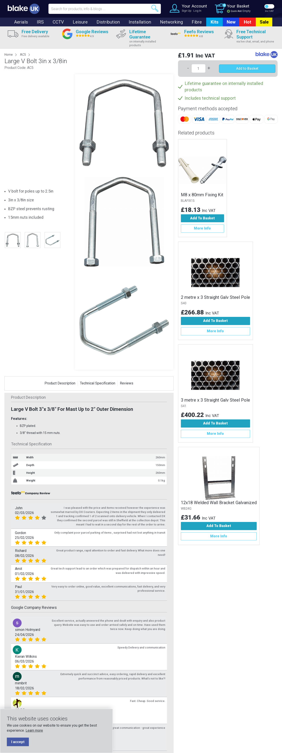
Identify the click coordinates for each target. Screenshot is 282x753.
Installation (140, 22)
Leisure (80, 22)
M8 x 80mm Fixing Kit (202, 194)
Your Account (194, 6)
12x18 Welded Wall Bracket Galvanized (219, 502)
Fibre (197, 22)
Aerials (21, 22)
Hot (247, 22)
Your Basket (238, 6)
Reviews (126, 383)
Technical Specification (97, 383)
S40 (183, 303)
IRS (40, 22)
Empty (246, 11)
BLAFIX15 (188, 201)
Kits (215, 22)
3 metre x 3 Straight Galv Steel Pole (215, 400)
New (231, 22)
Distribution (108, 22)
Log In (197, 10)
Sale (264, 22)
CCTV (58, 22)
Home (8, 54)
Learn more (34, 730)
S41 (183, 406)
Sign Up (186, 10)
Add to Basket (247, 68)
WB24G (186, 509)
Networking (171, 22)
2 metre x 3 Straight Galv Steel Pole (215, 297)
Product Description (60, 383)
